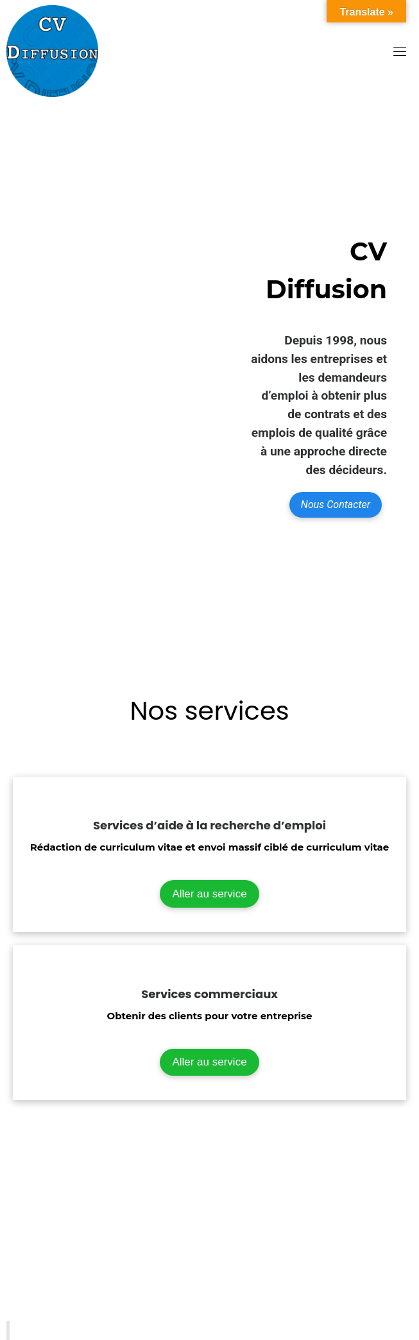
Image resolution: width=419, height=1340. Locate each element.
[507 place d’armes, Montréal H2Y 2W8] (209, 1244)
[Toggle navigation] (400, 51)
